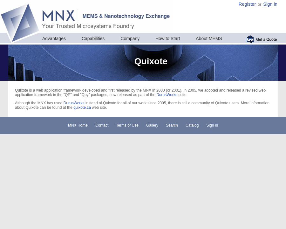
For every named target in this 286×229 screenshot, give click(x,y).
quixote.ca (82, 107)
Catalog (192, 125)
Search (172, 125)
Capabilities (93, 38)
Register (247, 4)
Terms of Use (127, 125)
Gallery (152, 125)
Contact (101, 125)
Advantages (54, 38)
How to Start (167, 38)
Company (130, 38)
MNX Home (78, 125)
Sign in (270, 4)
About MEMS (209, 38)
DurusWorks (166, 95)
